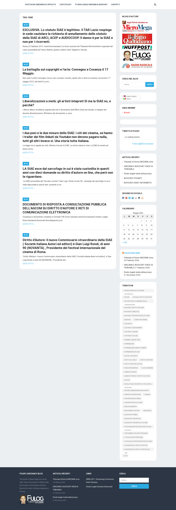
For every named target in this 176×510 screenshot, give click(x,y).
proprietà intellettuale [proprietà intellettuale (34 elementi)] (133, 402)
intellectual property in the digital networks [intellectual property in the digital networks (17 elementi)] (137, 384)
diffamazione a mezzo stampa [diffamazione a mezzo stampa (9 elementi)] (135, 348)
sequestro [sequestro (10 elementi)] (147, 410)
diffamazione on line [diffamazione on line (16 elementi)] (131, 352)
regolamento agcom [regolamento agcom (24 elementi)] (132, 410)
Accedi (127, 112)
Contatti (115, 4)
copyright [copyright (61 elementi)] (128, 324)
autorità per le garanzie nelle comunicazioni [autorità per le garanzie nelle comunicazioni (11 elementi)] (135, 301)
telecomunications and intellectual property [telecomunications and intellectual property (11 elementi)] (137, 427)
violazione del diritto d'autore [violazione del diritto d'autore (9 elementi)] (135, 445)
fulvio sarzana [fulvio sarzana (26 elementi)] (147, 368)
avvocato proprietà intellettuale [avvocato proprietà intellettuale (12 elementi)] (137, 315)
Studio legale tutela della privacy (138, 173)
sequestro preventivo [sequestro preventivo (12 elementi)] (132, 418)
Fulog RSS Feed (132, 253)
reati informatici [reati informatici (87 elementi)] (130, 406)
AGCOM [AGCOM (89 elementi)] (126, 297)
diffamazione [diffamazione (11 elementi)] (129, 344)
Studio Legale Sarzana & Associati (91, 4)
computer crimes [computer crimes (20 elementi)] (140, 320)
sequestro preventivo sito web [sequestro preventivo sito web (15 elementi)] (135, 422)
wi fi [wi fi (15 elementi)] (125, 456)
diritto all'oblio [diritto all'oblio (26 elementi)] (130, 360)
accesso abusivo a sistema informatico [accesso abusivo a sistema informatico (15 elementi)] (134, 291)
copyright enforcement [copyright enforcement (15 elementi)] (133, 328)
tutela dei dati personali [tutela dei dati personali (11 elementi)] (133, 437)
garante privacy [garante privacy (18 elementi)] (130, 372)
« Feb (124, 242)
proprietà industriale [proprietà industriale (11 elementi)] (132, 398)
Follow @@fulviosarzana (142, 144)
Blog (26, 25)
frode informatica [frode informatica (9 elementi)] (131, 368)
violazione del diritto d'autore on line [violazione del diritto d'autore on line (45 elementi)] (137, 450)
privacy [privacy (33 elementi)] (147, 394)
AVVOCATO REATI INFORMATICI (138, 183)
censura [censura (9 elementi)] (127, 320)
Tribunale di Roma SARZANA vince (138, 162)
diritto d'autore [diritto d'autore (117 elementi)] (147, 360)
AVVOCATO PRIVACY (133, 178)
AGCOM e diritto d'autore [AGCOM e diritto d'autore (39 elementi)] (142, 297)
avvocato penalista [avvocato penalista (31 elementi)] (131, 311)
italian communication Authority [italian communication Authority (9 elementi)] (136, 390)
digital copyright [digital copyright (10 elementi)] (131, 356)
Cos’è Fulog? (66, 4)
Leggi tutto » (28, 53)
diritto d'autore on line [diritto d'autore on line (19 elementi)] (133, 364)
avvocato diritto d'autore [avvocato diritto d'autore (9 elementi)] (134, 307)
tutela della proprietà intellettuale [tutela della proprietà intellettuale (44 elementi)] (138, 441)
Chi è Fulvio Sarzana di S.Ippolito (40, 4)
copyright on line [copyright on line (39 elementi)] (131, 336)
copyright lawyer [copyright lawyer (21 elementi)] (131, 332)
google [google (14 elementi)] (127, 380)
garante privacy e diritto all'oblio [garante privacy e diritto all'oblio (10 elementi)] (137, 376)
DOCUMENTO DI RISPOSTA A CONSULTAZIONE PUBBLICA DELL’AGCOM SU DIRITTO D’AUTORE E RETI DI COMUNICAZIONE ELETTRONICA (64, 208)
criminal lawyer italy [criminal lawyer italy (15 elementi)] (132, 340)
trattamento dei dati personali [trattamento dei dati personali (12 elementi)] (136, 433)
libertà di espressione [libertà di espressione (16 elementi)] (132, 394)
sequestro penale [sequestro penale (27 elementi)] (131, 414)
